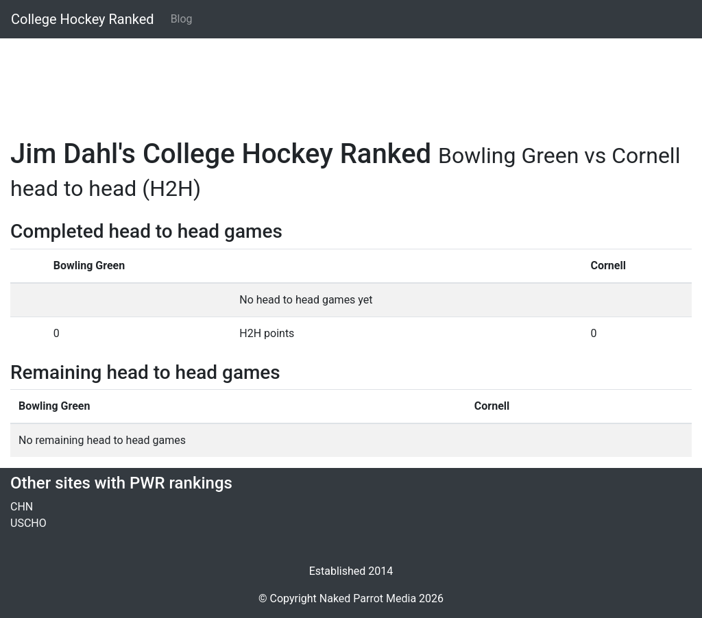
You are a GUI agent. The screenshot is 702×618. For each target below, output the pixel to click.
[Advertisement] (351, 80)
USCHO (28, 523)
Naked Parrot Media (367, 598)
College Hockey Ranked (82, 19)
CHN (21, 506)
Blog (182, 18)
